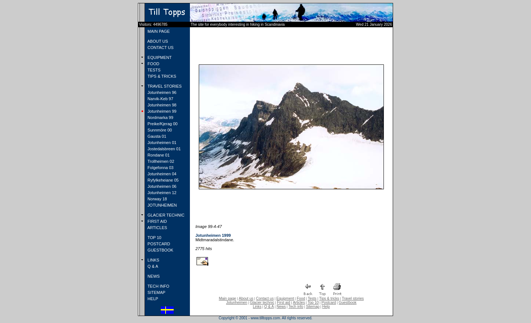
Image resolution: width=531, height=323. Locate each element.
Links (257, 307)
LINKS (152, 260)
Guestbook (347, 303)
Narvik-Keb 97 (159, 98)
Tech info (295, 307)
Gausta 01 (156, 136)
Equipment (285, 298)
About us (246, 298)
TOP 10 (153, 237)
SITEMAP (155, 292)
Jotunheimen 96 (161, 92)
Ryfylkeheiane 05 (162, 180)
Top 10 (313, 303)
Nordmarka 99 (159, 117)
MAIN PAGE (158, 31)
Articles (299, 303)
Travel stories (353, 298)
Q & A (152, 266)
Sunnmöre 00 (159, 130)
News (281, 307)
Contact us (265, 298)
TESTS (153, 70)
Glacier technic (262, 303)
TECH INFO (157, 286)
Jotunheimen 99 (161, 111)
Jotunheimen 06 (161, 186)
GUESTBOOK (159, 250)
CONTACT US (160, 47)
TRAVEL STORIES (164, 86)
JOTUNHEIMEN (161, 205)
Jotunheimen (236, 303)
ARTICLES (156, 227)
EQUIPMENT (158, 57)
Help (326, 307)
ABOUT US (157, 41)
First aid (283, 303)
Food (301, 298)
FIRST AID (156, 221)
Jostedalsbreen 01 (163, 149)
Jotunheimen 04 (161, 174)
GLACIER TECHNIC (165, 215)
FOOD (152, 64)
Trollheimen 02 (160, 161)
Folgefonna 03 (159, 167)
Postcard (329, 303)
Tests (312, 298)
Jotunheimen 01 (161, 142)
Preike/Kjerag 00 (161, 124)
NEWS (153, 276)
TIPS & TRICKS (161, 76)
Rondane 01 (158, 155)
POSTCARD (158, 244)
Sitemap (313, 307)
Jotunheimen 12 (161, 192)
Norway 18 (156, 199)
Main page (227, 298)
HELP (152, 298)
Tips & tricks (329, 298)
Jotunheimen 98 (161, 105)
